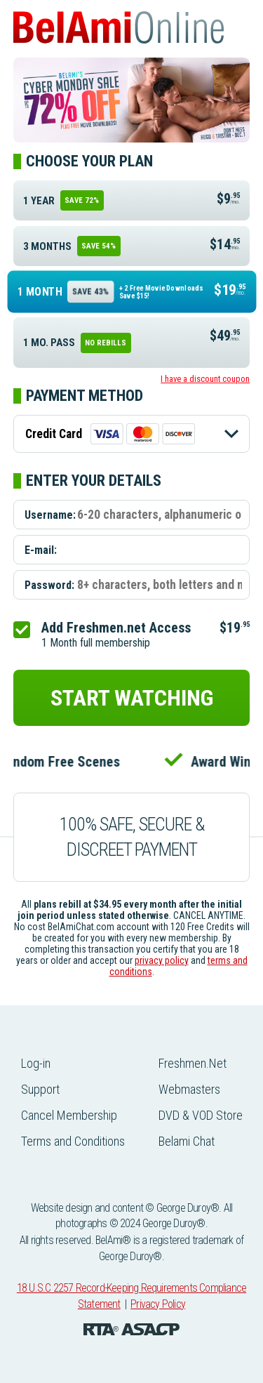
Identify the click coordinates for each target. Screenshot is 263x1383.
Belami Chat (187, 1141)
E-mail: (41, 549)
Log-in (35, 1063)
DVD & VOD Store (201, 1115)
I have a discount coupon (205, 378)
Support (40, 1089)
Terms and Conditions (73, 1141)
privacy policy (162, 960)
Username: (50, 514)
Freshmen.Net (193, 1063)
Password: (49, 584)
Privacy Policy (157, 1304)
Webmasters (189, 1089)
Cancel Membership (69, 1115)
